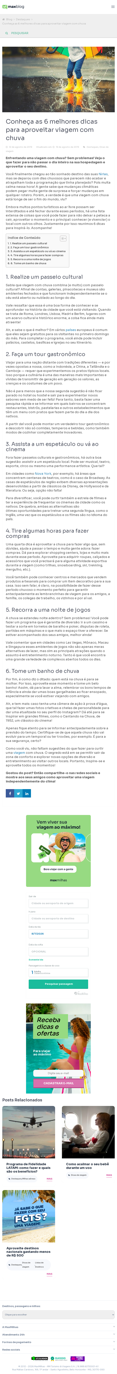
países (71, 330)
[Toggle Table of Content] (61, 238)
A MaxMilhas (10, 1326)
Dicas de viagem (79, 1174)
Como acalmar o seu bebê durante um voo (87, 1165)
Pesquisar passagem (59, 983)
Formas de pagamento (16, 1341)
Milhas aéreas (28, 1178)
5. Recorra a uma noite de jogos (30, 259)
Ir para (32, 911)
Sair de (32, 896)
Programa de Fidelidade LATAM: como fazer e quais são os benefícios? (28, 1167)
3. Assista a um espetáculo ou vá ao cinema (38, 251)
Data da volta (36, 944)
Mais (49, 1178)
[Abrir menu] (113, 7)
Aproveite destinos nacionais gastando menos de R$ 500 (28, 1251)
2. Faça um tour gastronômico (29, 247)
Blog (9, 19)
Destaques (23, 19)
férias (103, 174)
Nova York (43, 474)
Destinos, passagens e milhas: (21, 1305)
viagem (19, 753)
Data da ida (35, 927)
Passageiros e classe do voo (44, 965)
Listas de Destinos (39, 1264)
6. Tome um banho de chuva (28, 263)
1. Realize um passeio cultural (28, 243)
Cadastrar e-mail (59, 1083)
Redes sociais (11, 1349)
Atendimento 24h (13, 1334)
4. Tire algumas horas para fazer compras (36, 255)
